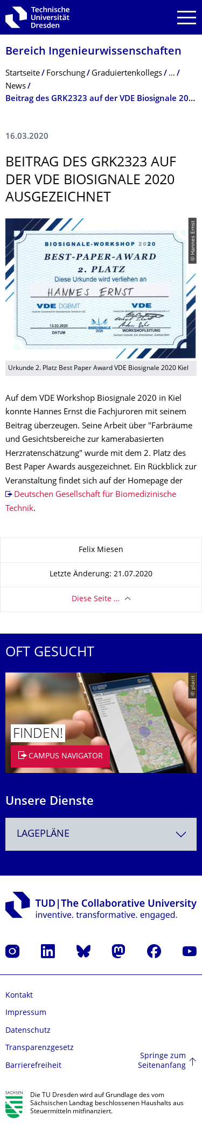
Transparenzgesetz (39, 1048)
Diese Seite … (96, 599)
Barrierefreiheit (33, 1066)
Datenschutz (28, 1030)
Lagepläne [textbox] (43, 834)
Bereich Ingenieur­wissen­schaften (93, 52)
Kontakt (19, 995)
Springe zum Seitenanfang (162, 1061)
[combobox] (101, 834)
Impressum (25, 1013)
